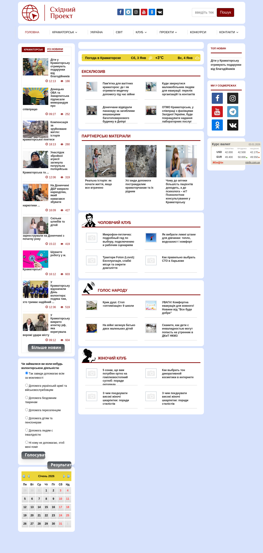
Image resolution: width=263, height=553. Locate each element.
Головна (32, 32)
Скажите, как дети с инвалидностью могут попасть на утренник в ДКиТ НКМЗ (177, 331)
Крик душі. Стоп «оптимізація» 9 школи (118, 304)
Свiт (119, 32)
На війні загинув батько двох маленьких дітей (119, 327)
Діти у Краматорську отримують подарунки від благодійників (60, 68)
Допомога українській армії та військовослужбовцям (46, 388)
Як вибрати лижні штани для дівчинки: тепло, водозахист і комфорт (179, 238)
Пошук (225, 12)
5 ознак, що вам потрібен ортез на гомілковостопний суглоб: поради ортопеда (115, 377)
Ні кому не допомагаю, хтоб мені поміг (44, 445)
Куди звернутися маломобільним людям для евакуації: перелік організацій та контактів (178, 89)
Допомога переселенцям (43, 410)
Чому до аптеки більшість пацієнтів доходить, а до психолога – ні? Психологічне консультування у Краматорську (179, 191)
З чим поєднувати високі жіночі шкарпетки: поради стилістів (116, 399)
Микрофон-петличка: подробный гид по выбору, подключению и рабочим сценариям (118, 240)
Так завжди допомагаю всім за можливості (44, 375)
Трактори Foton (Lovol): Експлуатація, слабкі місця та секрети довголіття (119, 263)
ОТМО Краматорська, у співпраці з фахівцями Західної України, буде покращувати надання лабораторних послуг (178, 114)
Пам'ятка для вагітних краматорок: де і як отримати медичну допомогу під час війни (119, 89)
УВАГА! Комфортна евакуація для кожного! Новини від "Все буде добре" (178, 308)
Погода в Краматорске (103, 57)
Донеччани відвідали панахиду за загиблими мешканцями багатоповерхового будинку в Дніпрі (119, 114)
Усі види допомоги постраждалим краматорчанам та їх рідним (139, 186)
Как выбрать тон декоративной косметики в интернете (178, 374)
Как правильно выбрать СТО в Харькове (179, 259)
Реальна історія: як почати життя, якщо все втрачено (98, 184)
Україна (96, 32)
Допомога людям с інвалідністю (39, 432)
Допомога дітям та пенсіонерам (39, 420)
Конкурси (198, 32)
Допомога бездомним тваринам (40, 400)
